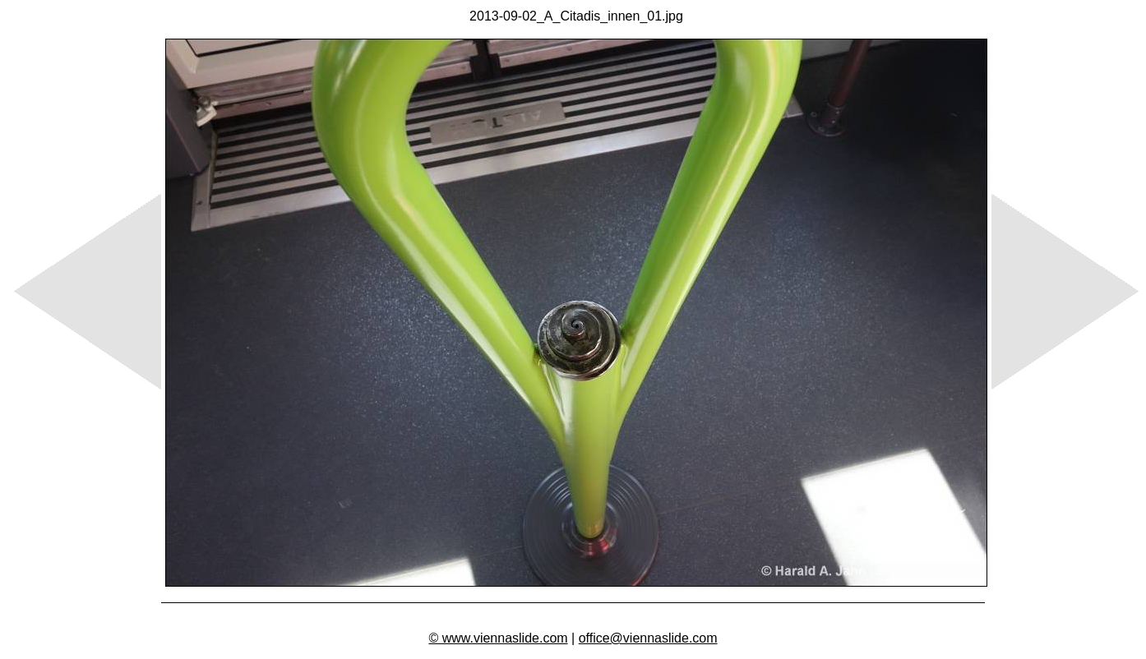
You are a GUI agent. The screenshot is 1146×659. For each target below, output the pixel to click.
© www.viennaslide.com (497, 638)
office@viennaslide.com (648, 638)
